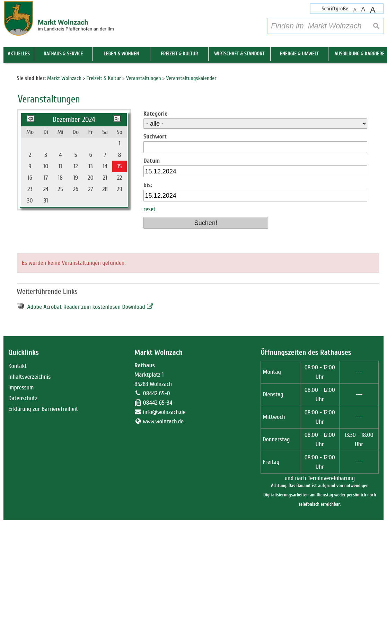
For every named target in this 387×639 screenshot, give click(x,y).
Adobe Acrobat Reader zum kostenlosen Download (86, 425)
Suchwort (155, 255)
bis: (147, 303)
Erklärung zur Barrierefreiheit (43, 527)
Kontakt (17, 484)
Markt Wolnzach (158, 471)
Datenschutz (22, 517)
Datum (151, 279)
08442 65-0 (156, 512)
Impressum (21, 506)
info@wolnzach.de (164, 530)
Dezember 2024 (74, 238)
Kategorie (155, 232)
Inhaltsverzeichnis (29, 495)
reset (149, 328)
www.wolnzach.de (163, 540)
